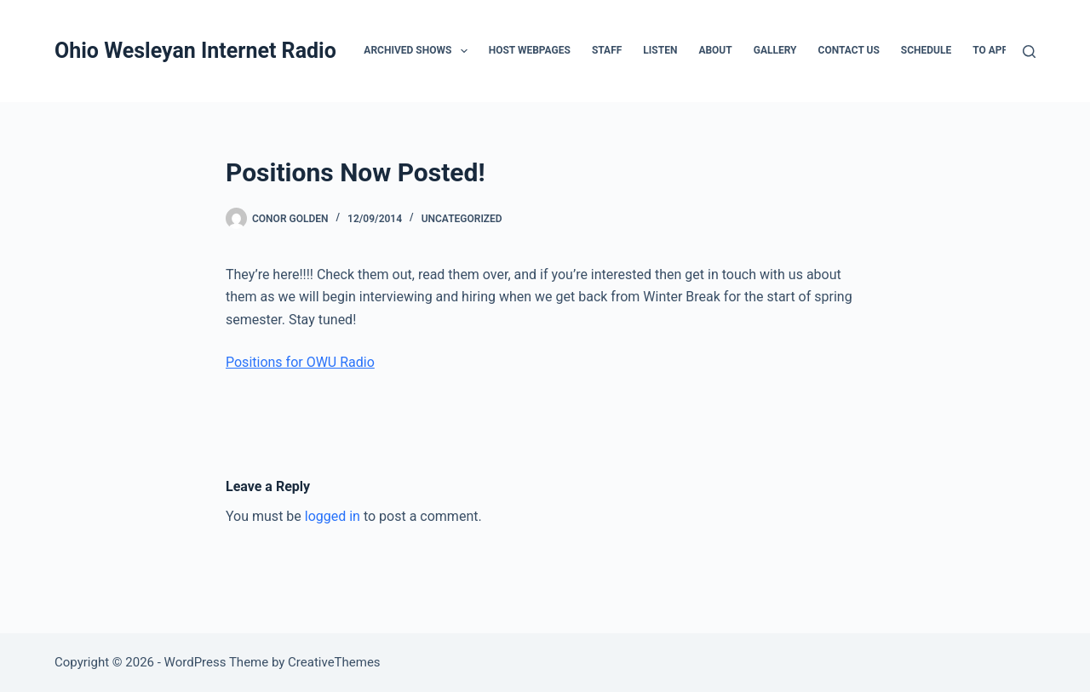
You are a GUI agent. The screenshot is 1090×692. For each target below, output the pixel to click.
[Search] (1029, 51)
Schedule (926, 50)
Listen (660, 50)
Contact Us (849, 50)
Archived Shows (418, 51)
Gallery (775, 50)
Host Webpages (530, 50)
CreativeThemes (334, 662)
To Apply (995, 50)
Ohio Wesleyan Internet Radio (195, 50)
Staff (607, 50)
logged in (332, 516)
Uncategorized (462, 219)
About (714, 50)
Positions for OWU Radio (300, 362)
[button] (464, 51)
